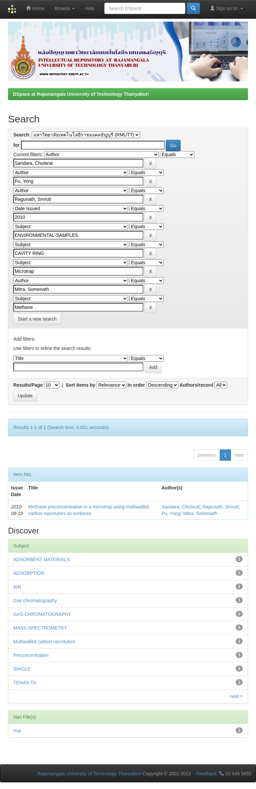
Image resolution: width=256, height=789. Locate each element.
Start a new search (37, 319)
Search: (21, 134)
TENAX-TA (24, 682)
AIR (17, 586)
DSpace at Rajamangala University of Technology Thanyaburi (81, 94)
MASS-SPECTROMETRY (40, 628)
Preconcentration (31, 655)
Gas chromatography (35, 600)
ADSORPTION (28, 573)
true (17, 730)
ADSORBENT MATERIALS (41, 559)
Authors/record (196, 385)
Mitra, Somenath (200, 513)
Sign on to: (226, 8)
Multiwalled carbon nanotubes (44, 641)
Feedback (206, 773)
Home (35, 8)
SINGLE (21, 669)
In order (136, 385)
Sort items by (80, 385)
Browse (65, 8)
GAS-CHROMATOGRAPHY (42, 614)
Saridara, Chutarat (181, 506)
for (16, 145)
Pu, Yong (171, 513)
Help (89, 8)
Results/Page (28, 385)
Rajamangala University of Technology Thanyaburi (89, 773)
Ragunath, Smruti (220, 506)
